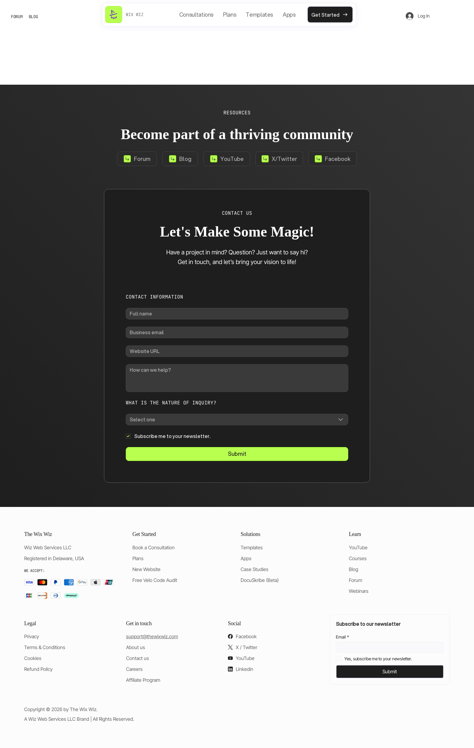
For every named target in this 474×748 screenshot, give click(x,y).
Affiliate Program (143, 680)
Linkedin (244, 669)
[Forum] (137, 159)
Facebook (246, 636)
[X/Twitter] (279, 159)
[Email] (388, 647)
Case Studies (254, 569)
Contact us (137, 658)
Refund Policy (38, 669)
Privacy (31, 636)
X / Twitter (246, 647)
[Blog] (180, 159)
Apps (246, 558)
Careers (134, 669)
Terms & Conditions (44, 647)
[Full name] (235, 313)
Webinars (358, 591)
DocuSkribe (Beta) (260, 580)
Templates (252, 547)
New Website (146, 569)
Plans (138, 558)
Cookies (32, 658)
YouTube (358, 547)
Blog (353, 569)
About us (135, 647)
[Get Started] (330, 14)
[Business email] (235, 332)
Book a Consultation (153, 547)
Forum (355, 580)
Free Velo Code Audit (154, 580)
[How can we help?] (237, 378)
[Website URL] (235, 351)
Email (342, 636)
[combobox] (237, 419)
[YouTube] (226, 159)
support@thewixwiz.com (152, 636)
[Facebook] (332, 159)
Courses (358, 558)
